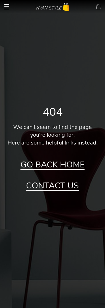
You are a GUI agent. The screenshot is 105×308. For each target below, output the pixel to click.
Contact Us (52, 186)
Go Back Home (52, 165)
